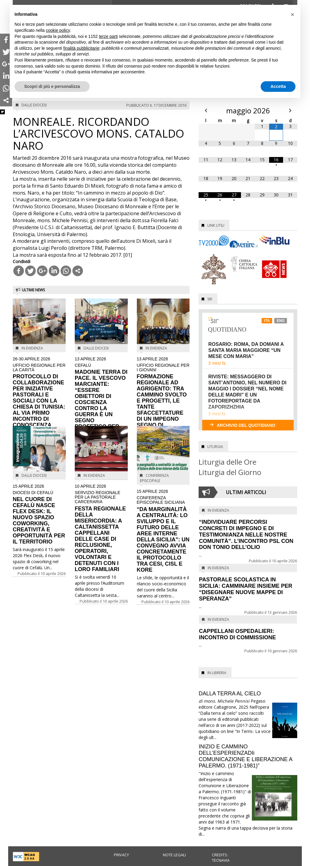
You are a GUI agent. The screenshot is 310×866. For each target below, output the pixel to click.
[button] (292, 14)
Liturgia (215, 446)
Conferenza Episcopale (154, 478)
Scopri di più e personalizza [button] (52, 86)
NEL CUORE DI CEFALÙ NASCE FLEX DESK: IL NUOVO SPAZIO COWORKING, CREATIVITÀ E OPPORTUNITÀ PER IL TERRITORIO (39, 514)
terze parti (108, 36)
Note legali (174, 855)
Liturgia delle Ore (227, 462)
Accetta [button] (278, 86)
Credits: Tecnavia (220, 857)
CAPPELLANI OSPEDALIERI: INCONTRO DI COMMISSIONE (237, 634)
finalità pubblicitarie (81, 48)
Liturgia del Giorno (230, 472)
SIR (209, 299)
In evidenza (32, 348)
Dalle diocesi (34, 105)
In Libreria (216, 672)
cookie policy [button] (58, 30)
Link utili (215, 225)
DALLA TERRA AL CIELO (230, 693)
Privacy (121, 855)
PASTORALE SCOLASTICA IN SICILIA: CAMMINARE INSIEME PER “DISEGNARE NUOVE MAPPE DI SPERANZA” (245, 589)
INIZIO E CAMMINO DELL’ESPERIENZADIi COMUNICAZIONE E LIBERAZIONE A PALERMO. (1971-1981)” (245, 756)
